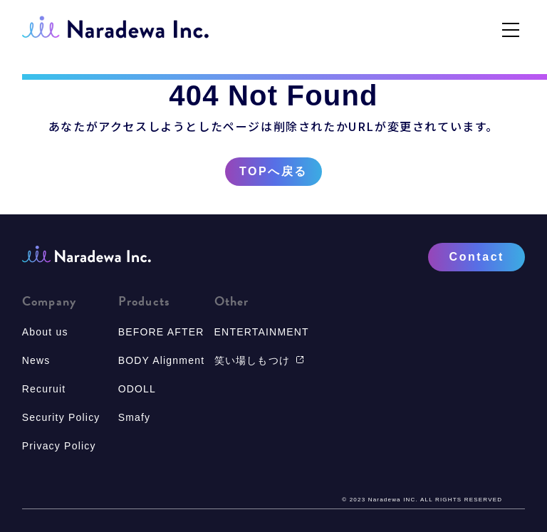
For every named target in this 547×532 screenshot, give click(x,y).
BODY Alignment (161, 360)
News (36, 360)
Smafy (134, 417)
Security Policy (61, 417)
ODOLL (137, 389)
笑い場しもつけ (259, 360)
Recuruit (44, 389)
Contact (476, 257)
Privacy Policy (59, 446)
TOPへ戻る (273, 171)
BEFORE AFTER (161, 332)
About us (45, 332)
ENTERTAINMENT (261, 332)
